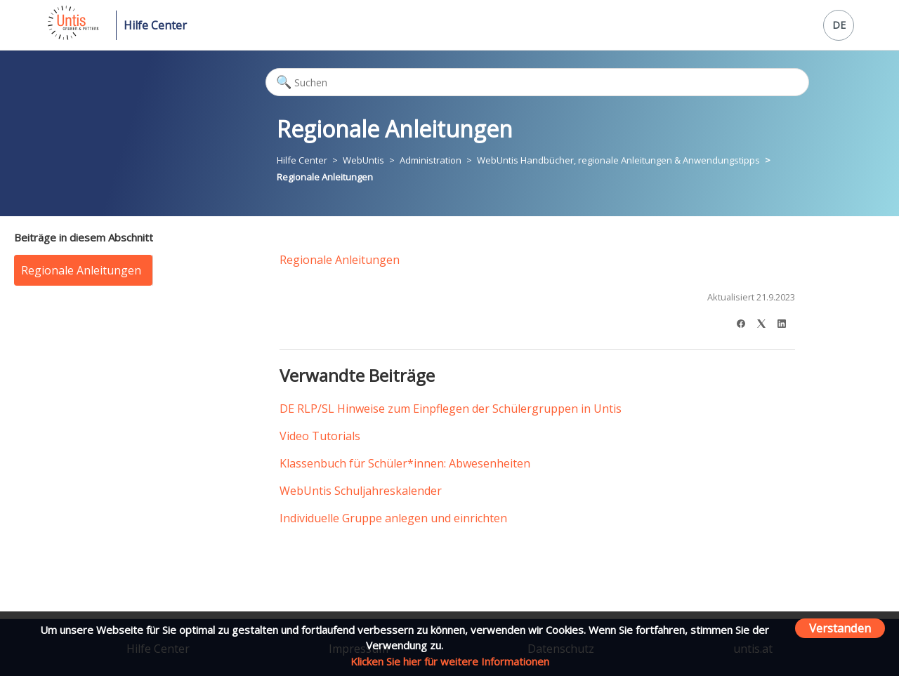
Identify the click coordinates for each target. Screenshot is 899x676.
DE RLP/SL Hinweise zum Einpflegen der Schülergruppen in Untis (451, 408)
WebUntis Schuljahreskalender (361, 490)
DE (839, 25)
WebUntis (363, 160)
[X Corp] (766, 322)
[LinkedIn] (786, 322)
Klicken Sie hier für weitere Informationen (449, 661)
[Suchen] (537, 82)
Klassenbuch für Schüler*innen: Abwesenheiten (405, 463)
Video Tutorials (320, 436)
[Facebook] (745, 322)
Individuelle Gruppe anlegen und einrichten (393, 518)
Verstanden (840, 628)
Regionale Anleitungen (325, 177)
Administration (430, 160)
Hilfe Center (155, 25)
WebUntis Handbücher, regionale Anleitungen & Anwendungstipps (618, 160)
